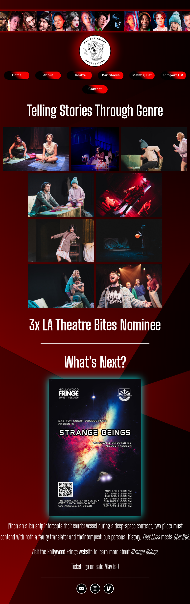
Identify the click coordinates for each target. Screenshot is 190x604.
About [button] (48, 75)
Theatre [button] (79, 75)
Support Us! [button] (173, 75)
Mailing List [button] (142, 75)
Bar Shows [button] (110, 75)
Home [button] (17, 75)
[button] (81, 588)
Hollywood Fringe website (70, 552)
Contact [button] (95, 89)
